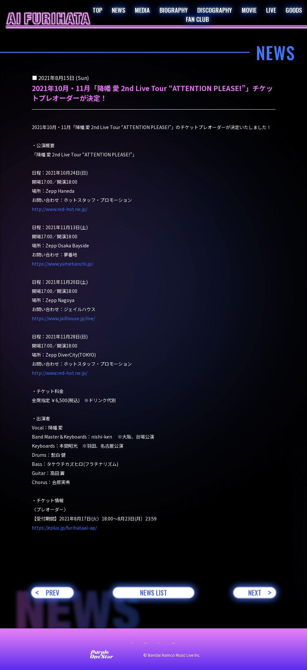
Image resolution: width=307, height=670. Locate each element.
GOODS (294, 9)
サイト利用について (109, 641)
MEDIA (142, 9)
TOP (97, 9)
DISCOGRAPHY (214, 9)
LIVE (271, 9)
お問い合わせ (65, 641)
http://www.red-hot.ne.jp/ (59, 209)
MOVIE (249, 9)
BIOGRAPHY (174, 9)
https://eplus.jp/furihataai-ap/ (64, 527)
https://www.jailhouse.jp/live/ (63, 318)
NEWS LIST (153, 593)
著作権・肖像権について (221, 641)
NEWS (118, 9)
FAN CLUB (197, 18)
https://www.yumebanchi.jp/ (62, 263)
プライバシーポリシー (163, 641)
